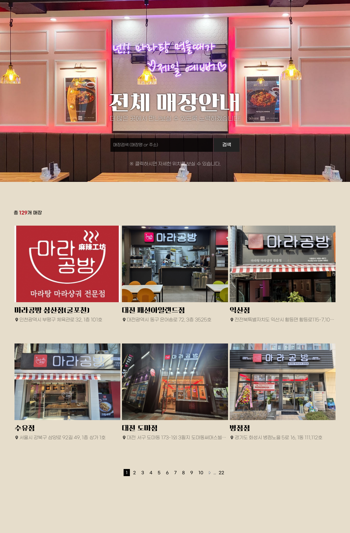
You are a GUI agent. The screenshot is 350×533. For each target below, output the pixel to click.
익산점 (240, 310)
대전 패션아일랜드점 (153, 310)
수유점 (24, 428)
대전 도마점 (140, 428)
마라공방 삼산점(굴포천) (51, 310)
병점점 (240, 428)
